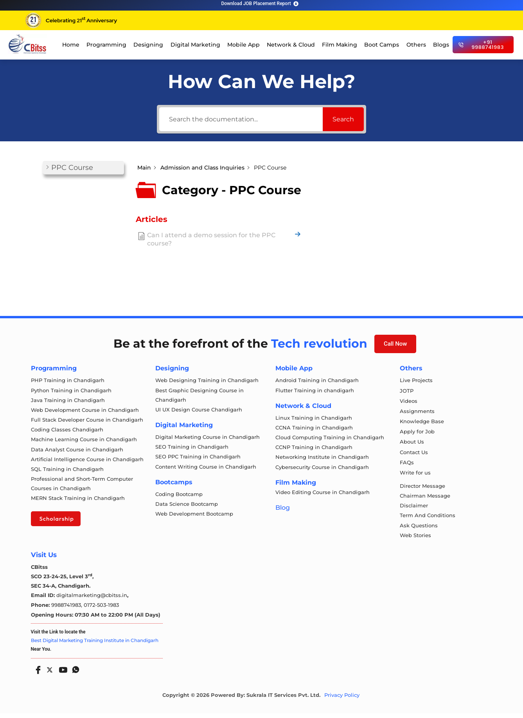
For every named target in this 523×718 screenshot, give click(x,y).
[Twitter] (48, 673)
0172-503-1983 (101, 609)
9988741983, (67, 609)
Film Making (339, 44)
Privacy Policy (341, 699)
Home (70, 44)
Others (416, 44)
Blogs (441, 44)
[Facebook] (36, 672)
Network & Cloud (291, 44)
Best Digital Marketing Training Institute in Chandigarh (94, 645)
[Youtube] (61, 672)
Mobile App (243, 44)
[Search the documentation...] (241, 119)
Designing (148, 44)
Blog (282, 510)
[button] (83, 168)
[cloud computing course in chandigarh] (27, 44)
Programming (106, 44)
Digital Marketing (195, 44)
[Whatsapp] (73, 672)
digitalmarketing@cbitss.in (91, 600)
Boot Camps (381, 44)
